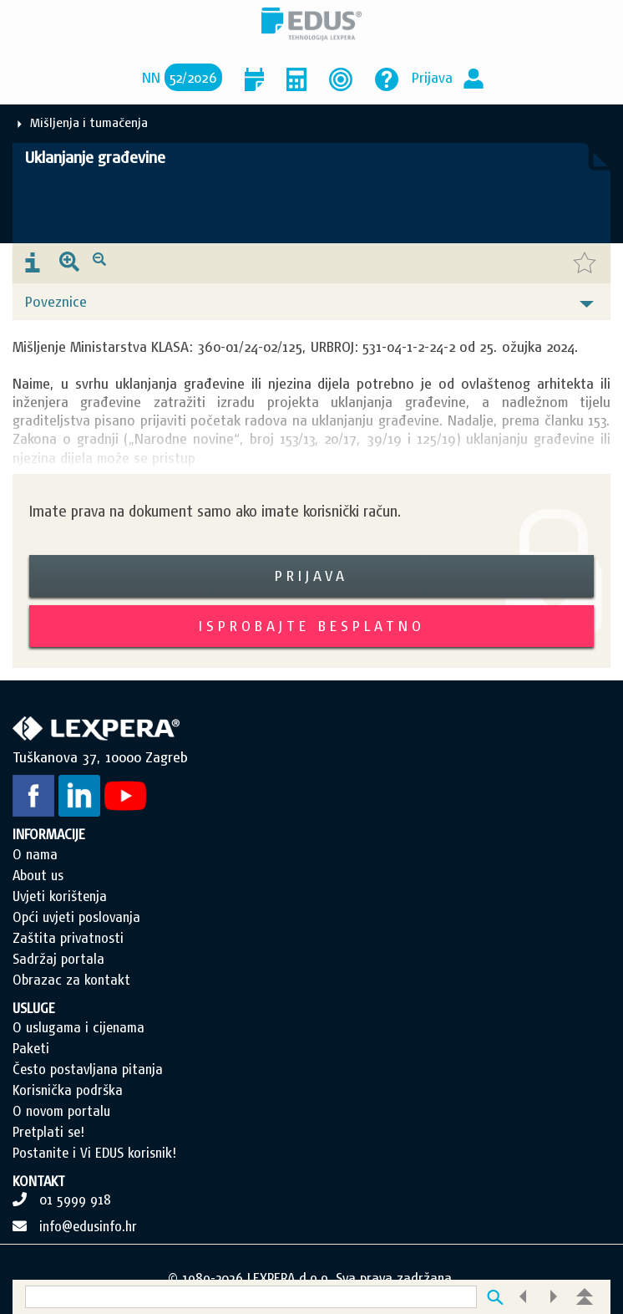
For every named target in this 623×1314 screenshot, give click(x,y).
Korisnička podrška (68, 1090)
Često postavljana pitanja (88, 1069)
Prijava (432, 77)
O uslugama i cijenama (78, 1027)
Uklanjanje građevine (95, 157)
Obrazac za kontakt (71, 979)
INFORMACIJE (49, 834)
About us (38, 875)
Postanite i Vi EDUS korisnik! (94, 1152)
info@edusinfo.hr (88, 1226)
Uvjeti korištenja (60, 896)
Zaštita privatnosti (68, 937)
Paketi (31, 1048)
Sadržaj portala (58, 958)
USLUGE (34, 1008)
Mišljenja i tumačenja (89, 122)
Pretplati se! (48, 1131)
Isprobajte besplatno (312, 625)
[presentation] (33, 263)
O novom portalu (61, 1111)
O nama (35, 854)
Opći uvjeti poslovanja (76, 917)
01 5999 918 (75, 1199)
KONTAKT (39, 1181)
